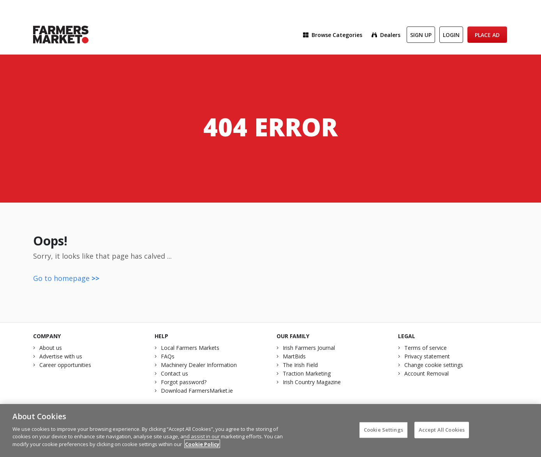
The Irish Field (300, 365)
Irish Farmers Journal (309, 347)
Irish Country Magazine (312, 382)
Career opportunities (65, 365)
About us (50, 347)
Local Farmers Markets (190, 347)
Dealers (386, 35)
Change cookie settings (433, 365)
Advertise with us (60, 356)
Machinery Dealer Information (199, 365)
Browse (332, 35)
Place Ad (487, 35)
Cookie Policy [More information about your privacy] (202, 446)
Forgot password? (183, 382)
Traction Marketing (307, 373)
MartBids (294, 356)
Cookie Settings (383, 431)
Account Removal (426, 373)
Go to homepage (66, 278)
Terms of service (425, 347)
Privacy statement (427, 356)
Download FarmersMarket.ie (197, 390)
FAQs (167, 356)
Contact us (174, 373)
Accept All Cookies (442, 431)
